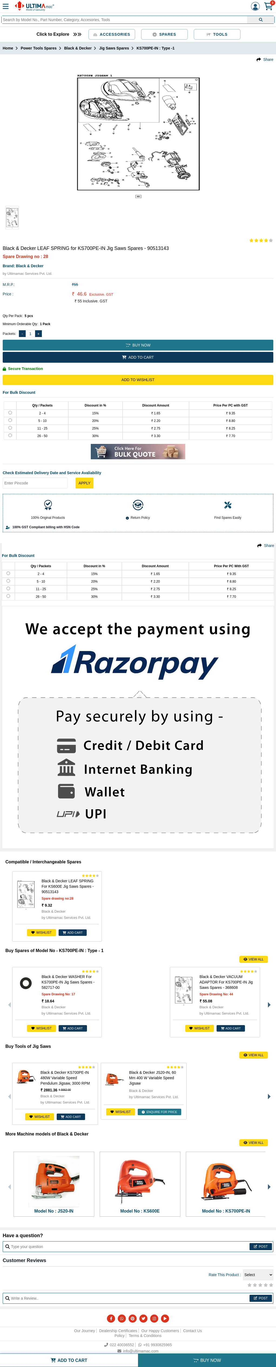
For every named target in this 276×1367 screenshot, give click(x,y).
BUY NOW (138, 345)
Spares (164, 34)
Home (8, 48)
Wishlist (40, 933)
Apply (84, 483)
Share (268, 59)
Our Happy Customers (160, 1331)
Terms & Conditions (145, 1335)
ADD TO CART (138, 357)
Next (268, 1002)
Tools (217, 34)
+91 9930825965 (155, 1345)
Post (261, 1247)
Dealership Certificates (118, 1331)
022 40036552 (119, 1345)
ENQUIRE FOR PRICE (160, 1112)
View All (254, 959)
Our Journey (84, 1331)
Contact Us (192, 1331)
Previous (8, 1002)
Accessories (111, 34)
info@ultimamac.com (138, 1351)
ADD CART (71, 932)
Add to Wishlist (138, 380)
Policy (119, 1335)
